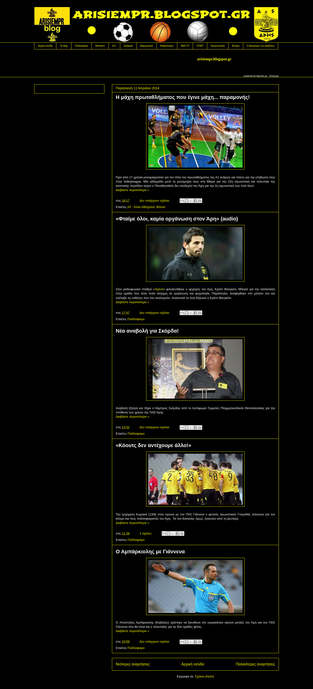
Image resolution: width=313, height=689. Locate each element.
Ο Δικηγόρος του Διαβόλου (261, 46)
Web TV (185, 46)
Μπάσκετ (100, 46)
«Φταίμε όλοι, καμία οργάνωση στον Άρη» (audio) (177, 219)
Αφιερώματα (146, 46)
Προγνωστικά (218, 46)
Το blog (63, 46)
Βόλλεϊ (160, 207)
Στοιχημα (274, 76)
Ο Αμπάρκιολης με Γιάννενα (150, 551)
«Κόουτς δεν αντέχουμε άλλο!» (153, 445)
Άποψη (235, 46)
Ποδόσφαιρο (81, 46)
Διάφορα (128, 46)
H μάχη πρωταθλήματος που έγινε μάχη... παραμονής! (183, 97)
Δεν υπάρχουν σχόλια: (155, 200)
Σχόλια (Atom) (204, 676)
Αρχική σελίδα (45, 46)
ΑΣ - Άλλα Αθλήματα (141, 207)
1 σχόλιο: (146, 533)
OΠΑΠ (200, 46)
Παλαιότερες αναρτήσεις (255, 664)
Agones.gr (261, 76)
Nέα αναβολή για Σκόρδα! (147, 331)
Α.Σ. (114, 46)
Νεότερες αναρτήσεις (133, 664)
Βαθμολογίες (166, 46)
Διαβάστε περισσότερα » (132, 190)
